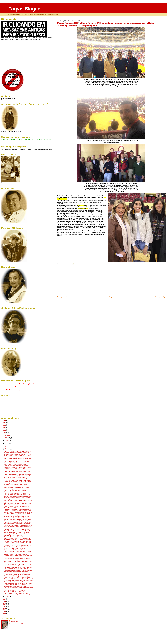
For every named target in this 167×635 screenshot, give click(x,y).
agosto (6, 440)
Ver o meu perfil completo (16, 624)
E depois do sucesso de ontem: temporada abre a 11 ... (18, 558)
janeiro (6, 596)
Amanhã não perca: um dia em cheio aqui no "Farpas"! (17, 551)
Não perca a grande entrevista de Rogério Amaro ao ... (17, 541)
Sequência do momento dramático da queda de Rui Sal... (18, 573)
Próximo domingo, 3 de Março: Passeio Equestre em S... (18, 525)
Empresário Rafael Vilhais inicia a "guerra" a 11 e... (17, 493)
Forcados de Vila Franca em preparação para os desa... (18, 545)
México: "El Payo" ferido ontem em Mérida (14, 548)
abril (6, 446)
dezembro (7, 434)
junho (6, 443)
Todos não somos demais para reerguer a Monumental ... (18, 526)
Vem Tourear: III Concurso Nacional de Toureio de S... (17, 475)
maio (6, 445)
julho (6, 442)
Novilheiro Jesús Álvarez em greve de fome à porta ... (17, 557)
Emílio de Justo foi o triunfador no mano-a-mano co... (17, 577)
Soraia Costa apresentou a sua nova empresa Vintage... (18, 458)
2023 (4, 425)
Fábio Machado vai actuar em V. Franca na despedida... (18, 570)
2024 (4, 424)
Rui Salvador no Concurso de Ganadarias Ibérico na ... (17, 544)
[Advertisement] (73, 281)
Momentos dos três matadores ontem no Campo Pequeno (18, 563)
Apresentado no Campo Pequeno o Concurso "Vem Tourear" (19, 589)
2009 (4, 613)
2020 (4, 430)
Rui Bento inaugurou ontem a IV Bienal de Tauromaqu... (18, 583)
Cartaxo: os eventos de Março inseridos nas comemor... (18, 474)
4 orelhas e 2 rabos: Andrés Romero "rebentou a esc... (17, 581)
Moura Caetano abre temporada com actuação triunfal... (18, 455)
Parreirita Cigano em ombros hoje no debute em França (18, 555)
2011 (4, 609)
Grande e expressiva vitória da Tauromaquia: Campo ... (18, 584)
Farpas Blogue (24, 9)
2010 (4, 611)
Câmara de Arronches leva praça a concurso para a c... (18, 490)
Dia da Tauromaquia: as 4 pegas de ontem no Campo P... (18, 564)
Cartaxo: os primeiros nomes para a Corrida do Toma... (17, 471)
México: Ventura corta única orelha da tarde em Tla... (17, 571)
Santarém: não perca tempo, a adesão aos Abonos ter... (18, 478)
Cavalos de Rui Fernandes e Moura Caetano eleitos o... (18, 481)
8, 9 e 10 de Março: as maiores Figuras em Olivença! (17, 497)
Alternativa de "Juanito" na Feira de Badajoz (15, 477)
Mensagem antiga (160, 297)
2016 (4, 601)
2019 (4, 432)
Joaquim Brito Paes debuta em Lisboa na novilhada (17, 506)
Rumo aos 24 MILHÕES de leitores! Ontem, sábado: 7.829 (18, 578)
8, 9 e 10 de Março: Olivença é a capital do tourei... (17, 515)
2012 (4, 608)
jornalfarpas (14, 621)
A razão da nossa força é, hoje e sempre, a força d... (17, 576)
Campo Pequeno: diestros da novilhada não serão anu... (18, 496)
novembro (7, 435)
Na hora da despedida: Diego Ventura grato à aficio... (17, 462)
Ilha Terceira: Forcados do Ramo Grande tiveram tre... (17, 522)
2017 (4, 599)
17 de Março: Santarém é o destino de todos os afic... (17, 499)
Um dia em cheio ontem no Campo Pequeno (15, 565)
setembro (7, 438)
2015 (4, 603)
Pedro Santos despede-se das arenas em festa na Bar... (18, 503)
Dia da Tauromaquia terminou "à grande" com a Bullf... (17, 489)
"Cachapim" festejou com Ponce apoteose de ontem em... (18, 536)
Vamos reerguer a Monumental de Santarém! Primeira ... (18, 518)
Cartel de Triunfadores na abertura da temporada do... (17, 465)
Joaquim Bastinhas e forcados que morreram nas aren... (18, 552)
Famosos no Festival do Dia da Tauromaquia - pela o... (17, 516)
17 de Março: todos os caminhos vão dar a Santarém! (17, 483)
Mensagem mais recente (64, 297)
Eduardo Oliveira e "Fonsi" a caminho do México (16, 593)
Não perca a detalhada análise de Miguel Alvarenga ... (17, 451)
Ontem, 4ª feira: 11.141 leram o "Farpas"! (14, 468)
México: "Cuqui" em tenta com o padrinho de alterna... (17, 480)
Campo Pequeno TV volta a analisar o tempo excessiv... (18, 512)
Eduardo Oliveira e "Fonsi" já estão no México (15, 554)
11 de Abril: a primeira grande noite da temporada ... (17, 452)
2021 (4, 429)
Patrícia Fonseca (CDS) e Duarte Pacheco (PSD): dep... (18, 567)
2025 (4, 422)
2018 (4, 598)
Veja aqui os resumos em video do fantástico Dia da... (17, 502)
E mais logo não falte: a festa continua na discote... (17, 586)
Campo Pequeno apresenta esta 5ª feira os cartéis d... (17, 520)
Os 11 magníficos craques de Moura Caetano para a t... (18, 491)
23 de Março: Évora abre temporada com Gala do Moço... (18, 542)
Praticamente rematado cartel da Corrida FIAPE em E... (18, 473)
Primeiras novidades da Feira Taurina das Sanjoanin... (17, 529)
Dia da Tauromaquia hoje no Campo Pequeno (15, 590)
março (6, 448)
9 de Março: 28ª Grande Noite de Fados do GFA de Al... (18, 513)
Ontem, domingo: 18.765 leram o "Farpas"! (14, 549)
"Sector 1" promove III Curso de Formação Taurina (16, 507)
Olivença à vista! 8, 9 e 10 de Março (13, 535)
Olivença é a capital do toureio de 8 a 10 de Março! (17, 470)
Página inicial (113, 297)
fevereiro (7, 449)
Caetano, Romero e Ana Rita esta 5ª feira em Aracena (17, 510)
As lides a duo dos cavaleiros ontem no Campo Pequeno (18, 561)
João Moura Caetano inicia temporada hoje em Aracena (18, 467)
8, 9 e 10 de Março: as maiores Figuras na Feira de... (17, 486)
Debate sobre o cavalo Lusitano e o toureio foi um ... (17, 505)
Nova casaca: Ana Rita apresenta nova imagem (16, 457)
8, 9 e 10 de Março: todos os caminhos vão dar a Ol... (17, 454)
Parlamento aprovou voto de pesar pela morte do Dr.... (17, 594)
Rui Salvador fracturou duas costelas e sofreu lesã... (17, 568)
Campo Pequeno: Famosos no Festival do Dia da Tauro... (18, 531)
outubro (7, 437)
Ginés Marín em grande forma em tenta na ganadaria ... (18, 547)
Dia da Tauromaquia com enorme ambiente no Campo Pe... (19, 587)
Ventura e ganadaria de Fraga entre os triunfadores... (17, 534)
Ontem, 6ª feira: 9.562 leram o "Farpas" (14, 591)
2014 (4, 604)
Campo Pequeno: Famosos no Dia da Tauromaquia (17, 538)
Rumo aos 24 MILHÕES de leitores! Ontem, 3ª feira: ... (17, 494)
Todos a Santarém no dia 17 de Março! (13, 460)
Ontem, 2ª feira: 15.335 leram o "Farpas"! (14, 528)
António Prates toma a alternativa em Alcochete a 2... (17, 523)
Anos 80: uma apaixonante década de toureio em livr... (17, 509)
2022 (4, 427)
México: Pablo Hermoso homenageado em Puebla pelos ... (18, 580)
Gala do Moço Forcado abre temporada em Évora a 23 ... (18, 464)
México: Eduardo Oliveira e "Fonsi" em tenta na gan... (17, 487)
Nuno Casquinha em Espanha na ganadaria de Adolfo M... (18, 500)
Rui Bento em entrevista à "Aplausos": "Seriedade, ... (17, 532)
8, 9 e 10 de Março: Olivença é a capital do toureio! (17, 560)
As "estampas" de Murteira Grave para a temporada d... (18, 539)
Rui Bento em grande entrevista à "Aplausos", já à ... (17, 461)
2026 (4, 420)
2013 (4, 606)
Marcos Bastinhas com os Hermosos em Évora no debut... (18, 519)
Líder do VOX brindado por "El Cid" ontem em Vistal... (17, 574)
